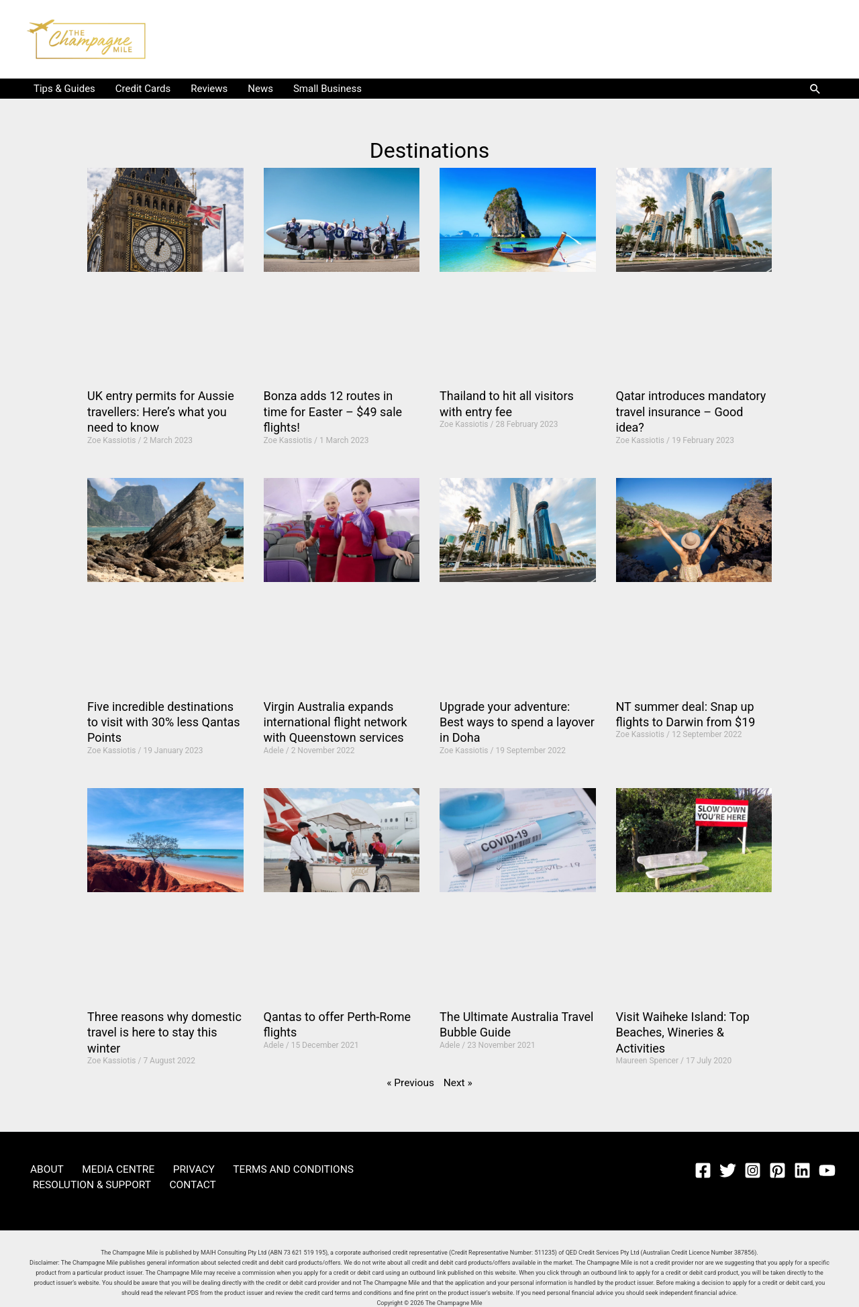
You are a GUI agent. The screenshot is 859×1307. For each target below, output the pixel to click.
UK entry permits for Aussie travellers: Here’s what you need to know (160, 411)
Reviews (209, 89)
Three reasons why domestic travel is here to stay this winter (164, 1032)
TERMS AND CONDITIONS (255, 1169)
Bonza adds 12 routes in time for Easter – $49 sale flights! (333, 411)
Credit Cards (142, 89)
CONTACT (175, 1184)
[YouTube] (827, 1169)
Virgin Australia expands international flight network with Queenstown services (335, 722)
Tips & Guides (64, 89)
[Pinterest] (777, 1169)
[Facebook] (703, 1169)
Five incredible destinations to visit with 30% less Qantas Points (163, 722)
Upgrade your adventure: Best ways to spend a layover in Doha (517, 722)
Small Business (327, 89)
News (260, 89)
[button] (815, 88)
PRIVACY (166, 1169)
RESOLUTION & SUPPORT (86, 1184)
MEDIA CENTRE (101, 1169)
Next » (457, 1083)
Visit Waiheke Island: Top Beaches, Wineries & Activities (683, 1032)
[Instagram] (752, 1169)
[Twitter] (727, 1169)
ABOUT (39, 1169)
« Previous (411, 1083)
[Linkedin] (802, 1169)
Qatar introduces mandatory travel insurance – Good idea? (691, 411)
